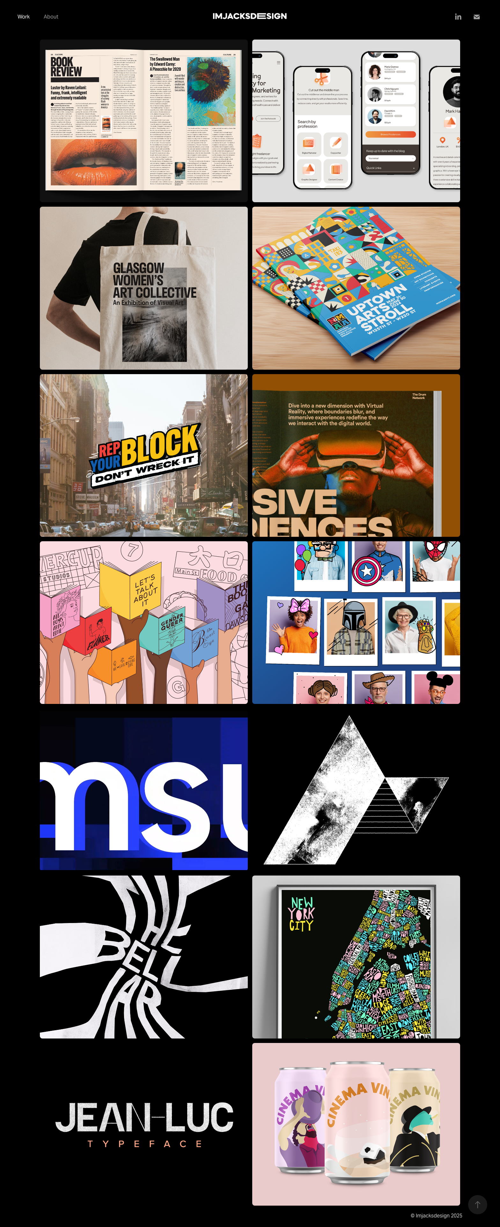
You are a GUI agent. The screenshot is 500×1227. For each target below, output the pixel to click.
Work (24, 16)
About (51, 16)
